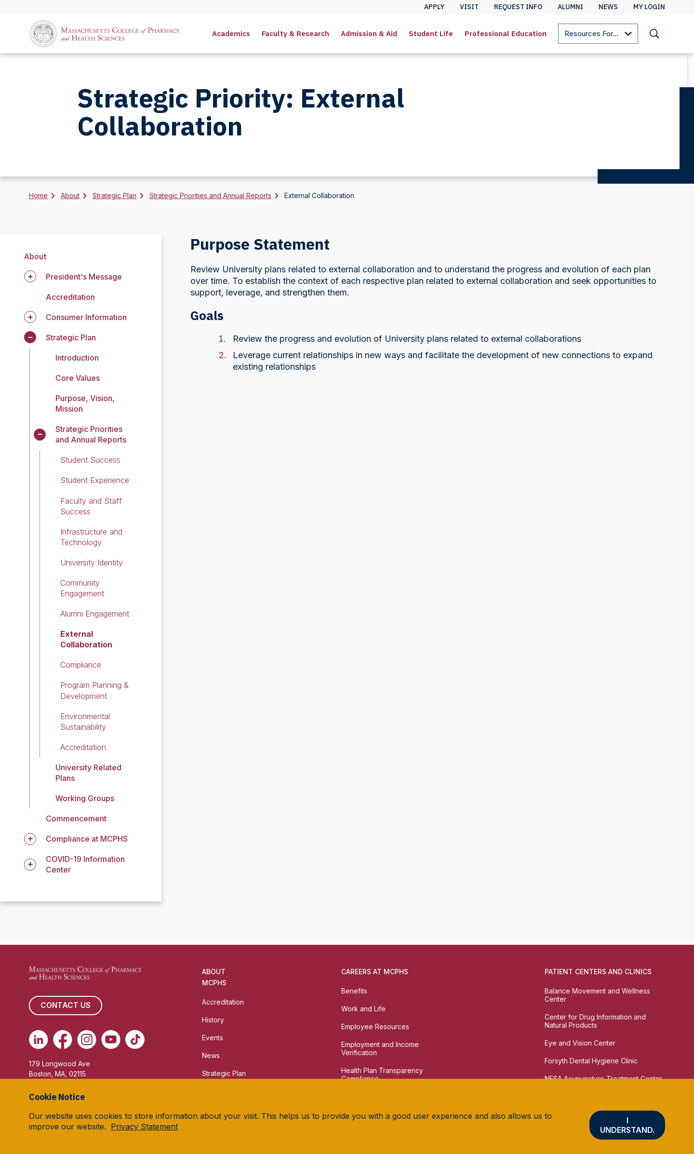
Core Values (77, 378)
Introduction (77, 357)
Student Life (431, 33)
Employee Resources (375, 1026)
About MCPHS (214, 977)
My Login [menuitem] (649, 6)
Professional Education (506, 33)
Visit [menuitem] (469, 6)
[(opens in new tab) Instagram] (86, 1039)
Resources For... (598, 34)
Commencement (76, 818)
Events (212, 1037)
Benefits (354, 991)
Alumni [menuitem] (570, 6)
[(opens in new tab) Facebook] (62, 1039)
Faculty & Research (295, 33)
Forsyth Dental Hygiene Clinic (591, 1061)
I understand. (627, 1125)
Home (38, 195)
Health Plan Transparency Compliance (382, 1074)
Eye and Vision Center (580, 1043)
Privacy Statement (144, 1126)
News (211, 1055)
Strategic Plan (114, 195)
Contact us (65, 1005)
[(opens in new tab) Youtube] (110, 1039)
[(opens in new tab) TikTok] (135, 1039)
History (213, 1020)
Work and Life (363, 1009)
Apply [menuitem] (434, 6)
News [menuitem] (608, 6)
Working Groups (84, 798)
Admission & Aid (369, 33)
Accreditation (70, 297)
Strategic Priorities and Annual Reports (210, 195)
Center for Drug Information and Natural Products (595, 1021)
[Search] (654, 33)
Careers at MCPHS (374, 971)
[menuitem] (231, 33)
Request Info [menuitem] (518, 6)
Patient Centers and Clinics (598, 971)
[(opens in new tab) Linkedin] (38, 1039)
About (70, 195)
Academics (231, 33)
